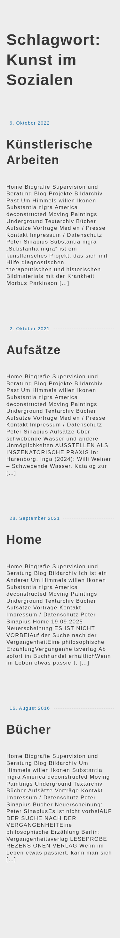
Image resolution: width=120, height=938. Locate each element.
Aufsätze (33, 350)
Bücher (28, 729)
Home (24, 539)
